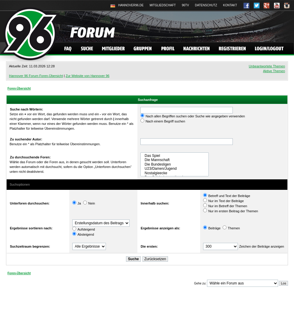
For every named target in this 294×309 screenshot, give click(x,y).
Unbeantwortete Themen (267, 66)
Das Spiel (175, 156)
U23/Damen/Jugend (175, 168)
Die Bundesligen (175, 164)
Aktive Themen (274, 71)
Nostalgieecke (175, 173)
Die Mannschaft (175, 160)
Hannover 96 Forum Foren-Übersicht (36, 76)
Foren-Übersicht (19, 88)
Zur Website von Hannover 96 (88, 76)
